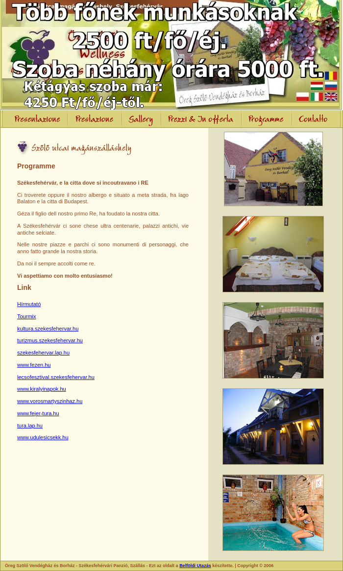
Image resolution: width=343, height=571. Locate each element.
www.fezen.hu (33, 365)
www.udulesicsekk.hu (43, 437)
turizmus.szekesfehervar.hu (50, 340)
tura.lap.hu (30, 425)
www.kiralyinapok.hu (41, 389)
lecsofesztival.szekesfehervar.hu (56, 377)
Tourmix (26, 316)
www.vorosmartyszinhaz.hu (49, 401)
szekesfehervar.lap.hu (43, 353)
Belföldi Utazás (195, 565)
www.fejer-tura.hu (38, 413)
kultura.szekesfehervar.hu (47, 329)
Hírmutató (29, 304)
